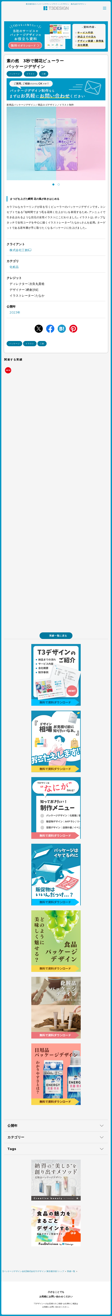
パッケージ (14, 74)
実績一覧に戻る (56, 635)
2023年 (15, 312)
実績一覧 (71, 1271)
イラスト (30, 74)
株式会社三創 (20, 250)
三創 (44, 74)
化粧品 (14, 267)
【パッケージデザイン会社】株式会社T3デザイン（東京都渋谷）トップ (33, 1271)
